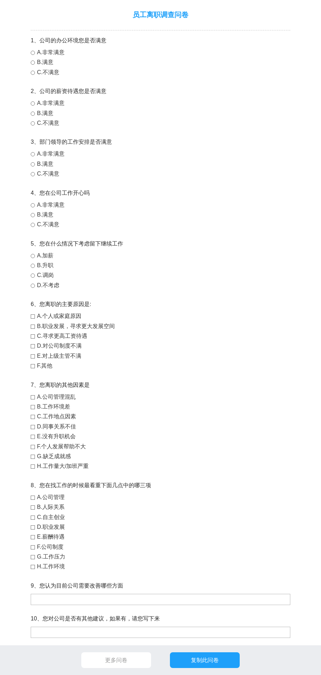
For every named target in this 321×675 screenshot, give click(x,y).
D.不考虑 (48, 285)
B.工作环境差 (53, 407)
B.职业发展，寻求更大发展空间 (76, 326)
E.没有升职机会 (56, 436)
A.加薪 (45, 255)
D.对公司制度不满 (59, 346)
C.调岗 (45, 275)
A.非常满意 (51, 52)
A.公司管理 (51, 497)
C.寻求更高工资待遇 (62, 336)
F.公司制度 (50, 547)
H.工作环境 (51, 566)
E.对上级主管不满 (59, 356)
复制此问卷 (205, 660)
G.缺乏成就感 (54, 456)
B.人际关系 (51, 507)
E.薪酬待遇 (51, 537)
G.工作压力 (51, 557)
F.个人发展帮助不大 (61, 446)
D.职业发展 (51, 527)
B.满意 (45, 62)
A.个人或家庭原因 (59, 316)
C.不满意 (48, 72)
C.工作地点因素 (56, 416)
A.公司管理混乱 (56, 397)
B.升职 (45, 265)
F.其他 (44, 366)
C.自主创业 (51, 517)
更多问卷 (116, 660)
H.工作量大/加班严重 (63, 466)
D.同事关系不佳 (56, 426)
